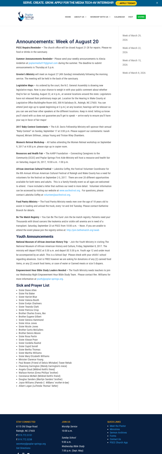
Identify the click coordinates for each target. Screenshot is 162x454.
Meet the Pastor (118, 425)
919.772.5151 (25, 435)
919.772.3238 (25, 439)
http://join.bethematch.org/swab (83, 230)
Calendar (119, 17)
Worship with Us (99, 17)
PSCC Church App (119, 442)
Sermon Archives (118, 432)
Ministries (115, 429)
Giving (141, 17)
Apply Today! (127, 3)
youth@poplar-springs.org (50, 278)
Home (68, 17)
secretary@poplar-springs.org (31, 443)
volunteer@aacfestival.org (57, 194)
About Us (79, 17)
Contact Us (115, 439)
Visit (130, 17)
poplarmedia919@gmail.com (43, 63)
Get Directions (23, 448)
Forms (113, 435)
